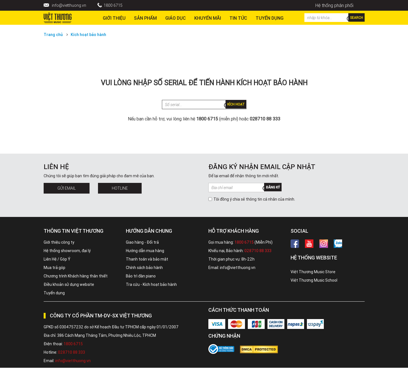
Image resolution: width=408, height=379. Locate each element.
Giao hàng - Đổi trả (142, 242)
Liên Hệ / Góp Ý (57, 259)
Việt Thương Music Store (313, 271)
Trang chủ (53, 34)
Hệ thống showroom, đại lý (67, 250)
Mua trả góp (54, 267)
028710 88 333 (257, 250)
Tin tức (238, 18)
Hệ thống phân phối (334, 5)
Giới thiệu (114, 18)
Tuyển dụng (54, 292)
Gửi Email (66, 188)
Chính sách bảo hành (144, 267)
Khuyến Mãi (207, 18)
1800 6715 (113, 5)
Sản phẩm (145, 18)
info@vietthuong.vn (69, 5)
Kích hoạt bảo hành (88, 34)
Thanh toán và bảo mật (147, 259)
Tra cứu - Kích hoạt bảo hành (151, 284)
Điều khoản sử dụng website (69, 284)
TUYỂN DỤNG (270, 18)
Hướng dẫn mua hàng (145, 250)
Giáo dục (175, 18)
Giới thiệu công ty (59, 242)
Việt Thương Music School (314, 280)
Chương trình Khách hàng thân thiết (76, 276)
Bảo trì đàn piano (141, 276)
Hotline (120, 188)
